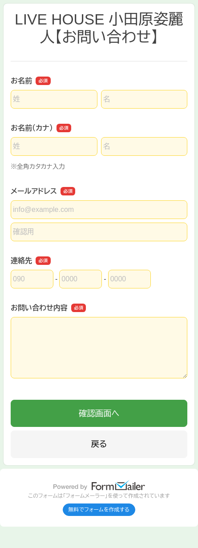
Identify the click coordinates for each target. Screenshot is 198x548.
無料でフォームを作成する (99, 510)
